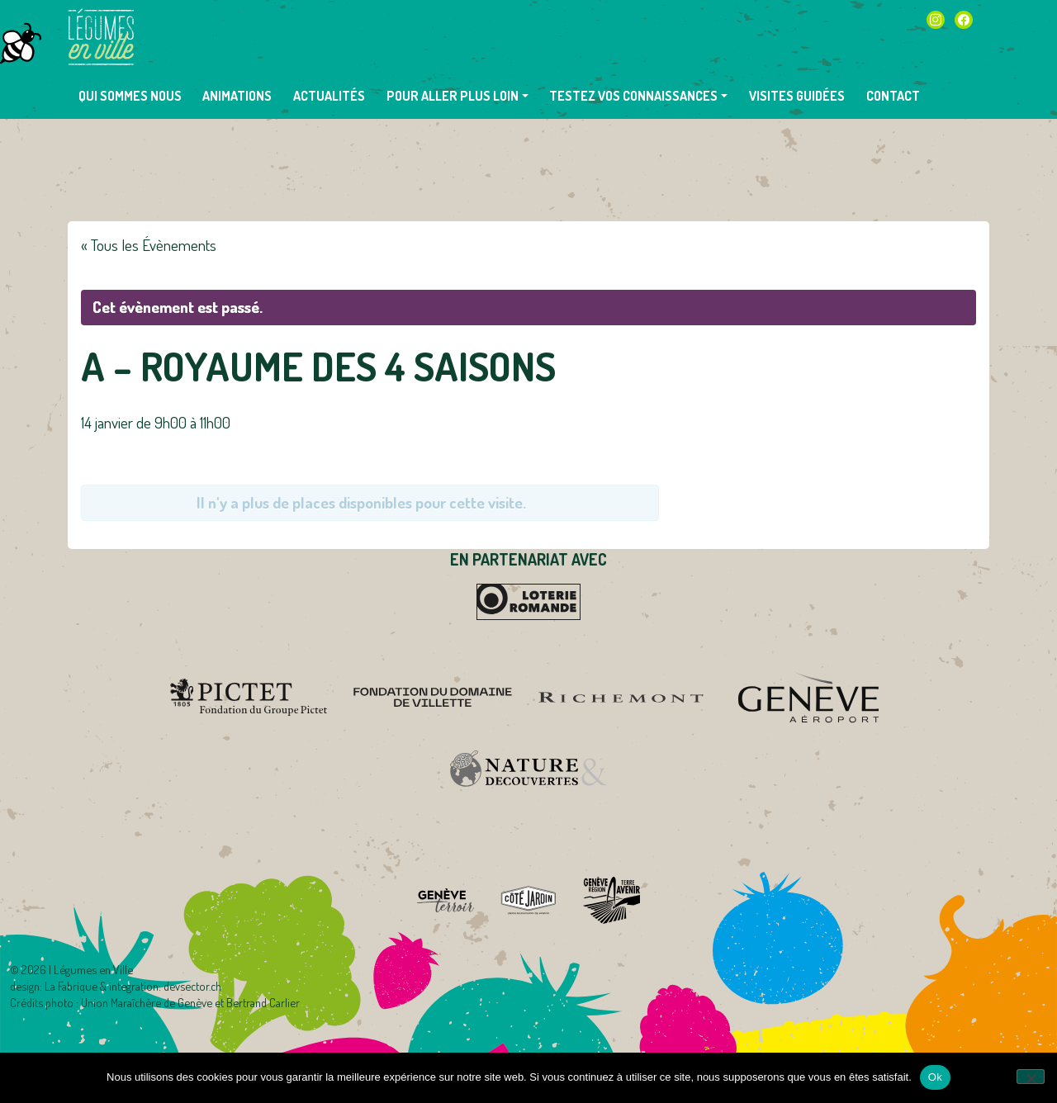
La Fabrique (71, 985)
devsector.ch (192, 985)
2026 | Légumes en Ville (77, 969)
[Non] (1031, 1076)
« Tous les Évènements (148, 244)
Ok (935, 1077)
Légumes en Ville (101, 37)
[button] (457, 95)
